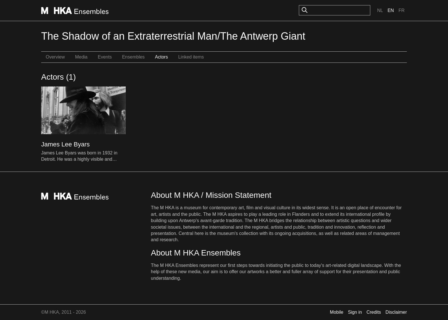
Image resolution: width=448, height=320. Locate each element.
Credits (374, 312)
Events (105, 57)
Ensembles (133, 57)
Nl (380, 10)
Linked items (191, 57)
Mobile (336, 312)
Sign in (355, 312)
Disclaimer (396, 312)
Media (81, 57)
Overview (55, 57)
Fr (402, 10)
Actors (161, 57)
